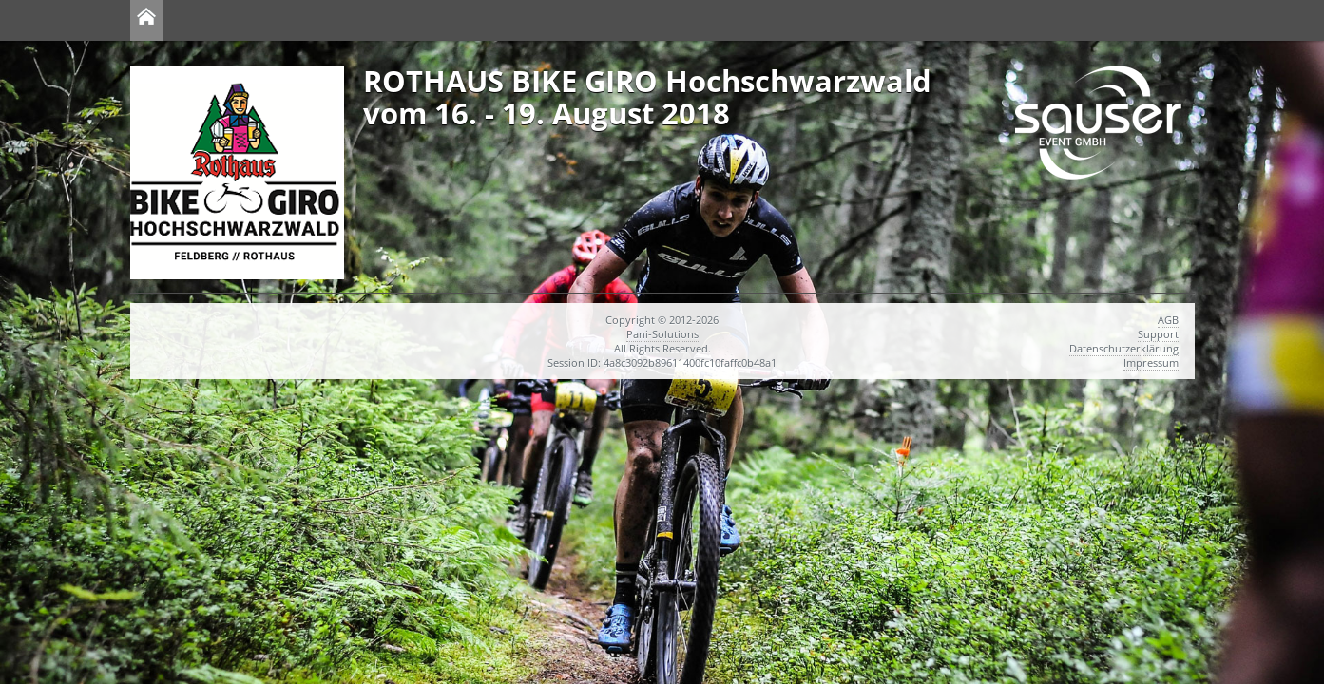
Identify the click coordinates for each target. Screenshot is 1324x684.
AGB (1168, 320)
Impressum (1151, 362)
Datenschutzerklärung (1124, 348)
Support (1158, 334)
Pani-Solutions (662, 334)
